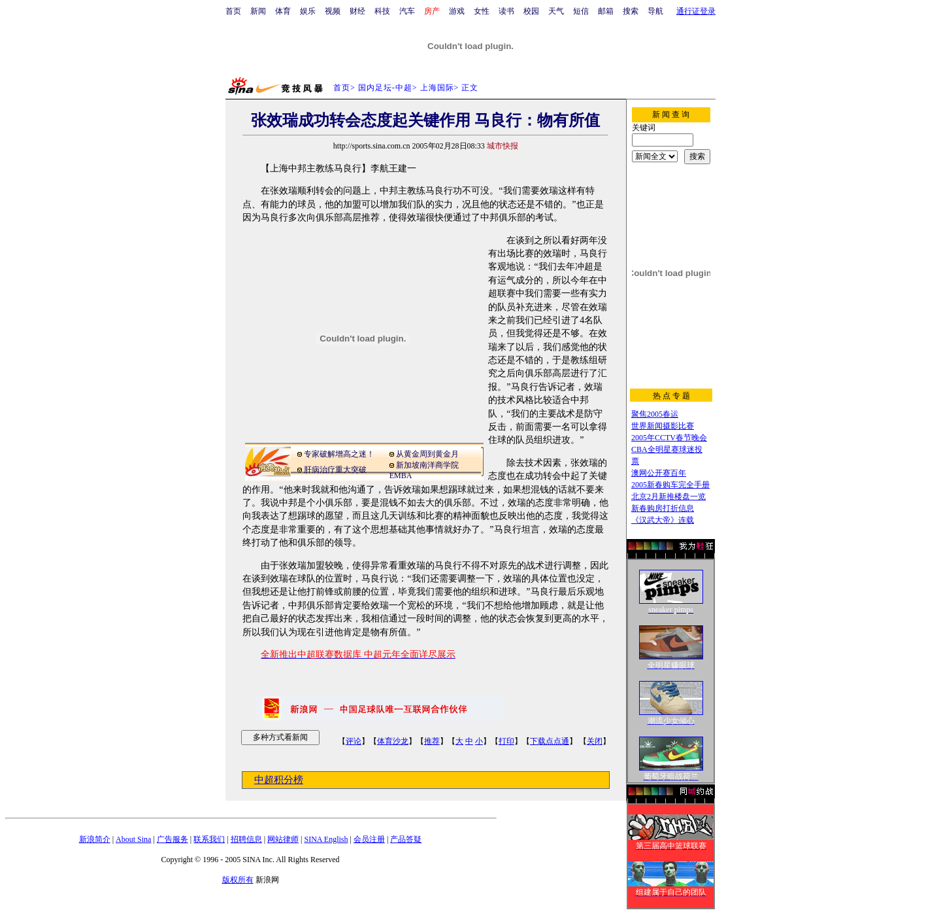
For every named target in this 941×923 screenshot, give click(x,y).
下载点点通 (549, 741)
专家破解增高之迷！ (339, 454)
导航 (655, 11)
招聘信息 (246, 839)
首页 (233, 11)
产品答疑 (405, 839)
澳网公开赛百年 (658, 473)
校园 (531, 11)
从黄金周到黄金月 (427, 454)
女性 (481, 11)
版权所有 (238, 879)
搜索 (630, 11)
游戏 (457, 11)
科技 (382, 11)
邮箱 (606, 11)
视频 (332, 11)
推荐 (432, 741)
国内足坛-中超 (385, 87)
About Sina (133, 839)
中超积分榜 (278, 780)
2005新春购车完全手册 (670, 484)
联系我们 (209, 839)
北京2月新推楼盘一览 (668, 496)
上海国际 (437, 87)
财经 (357, 11)
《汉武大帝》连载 (662, 520)
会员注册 (369, 839)
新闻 (258, 11)
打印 (506, 741)
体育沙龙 (392, 741)
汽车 (407, 11)
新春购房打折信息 (662, 508)
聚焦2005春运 (654, 414)
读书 (506, 11)
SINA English (326, 839)
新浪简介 (94, 839)
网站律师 (283, 839)
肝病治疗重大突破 (335, 469)
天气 (556, 11)
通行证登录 (696, 11)
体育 (283, 11)
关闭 (595, 741)
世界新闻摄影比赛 (662, 425)
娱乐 (308, 11)
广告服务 (172, 839)
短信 (581, 11)
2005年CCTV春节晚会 (669, 437)
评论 (353, 741)
